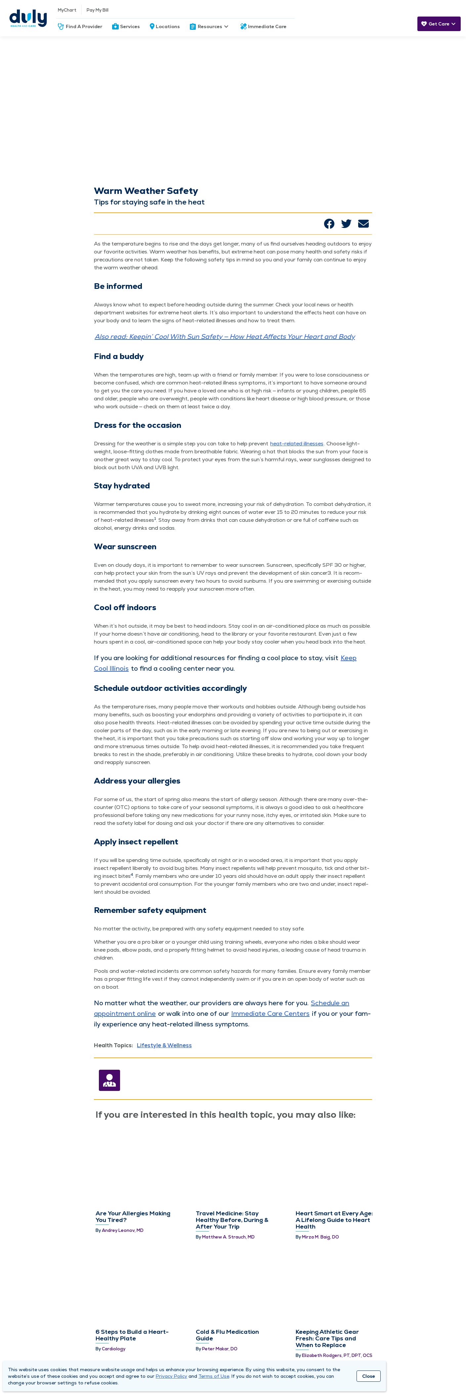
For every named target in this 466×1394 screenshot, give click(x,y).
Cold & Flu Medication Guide (227, 1216)
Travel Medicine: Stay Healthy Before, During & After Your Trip (232, 1168)
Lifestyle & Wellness (164, 1045)
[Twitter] (402, 1373)
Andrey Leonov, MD (123, 1179)
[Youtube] (419, 1375)
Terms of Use (213, 1376)
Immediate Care (267, 26)
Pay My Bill (97, 10)
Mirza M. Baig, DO (320, 1186)
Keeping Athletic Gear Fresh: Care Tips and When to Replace (327, 1219)
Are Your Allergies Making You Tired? (133, 1165)
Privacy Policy (171, 1376)
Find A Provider (84, 26)
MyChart (67, 10)
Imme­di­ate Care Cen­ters (270, 1013)
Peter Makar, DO (219, 1230)
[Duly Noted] (435, 1373)
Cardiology (113, 1230)
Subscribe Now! (372, 1352)
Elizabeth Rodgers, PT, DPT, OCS (337, 1236)
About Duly (33, 1341)
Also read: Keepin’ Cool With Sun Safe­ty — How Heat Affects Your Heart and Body (225, 336)
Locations (168, 26)
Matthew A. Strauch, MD (228, 1186)
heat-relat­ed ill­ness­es (296, 443)
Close (368, 1376)
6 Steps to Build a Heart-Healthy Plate (132, 1216)
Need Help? (221, 1341)
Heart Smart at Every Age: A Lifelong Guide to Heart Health (334, 1168)
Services (130, 26)
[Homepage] (28, 18)
